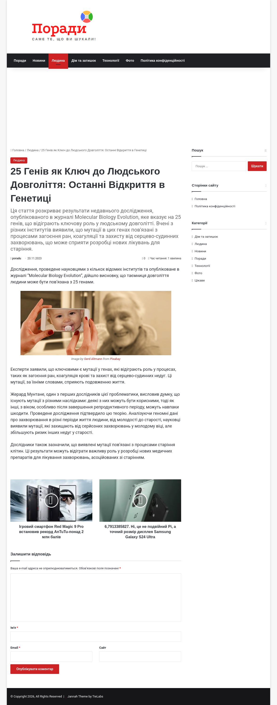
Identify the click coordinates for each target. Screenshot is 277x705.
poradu (16, 258)
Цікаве (200, 280)
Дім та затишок (83, 60)
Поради (20, 60)
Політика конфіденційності (163, 60)
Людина (58, 60)
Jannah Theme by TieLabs (85, 696)
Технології (110, 60)
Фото (130, 60)
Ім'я (14, 627)
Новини (39, 60)
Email (15, 647)
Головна (17, 150)
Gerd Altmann (93, 359)
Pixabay (115, 359)
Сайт (102, 647)
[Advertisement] (138, 108)
